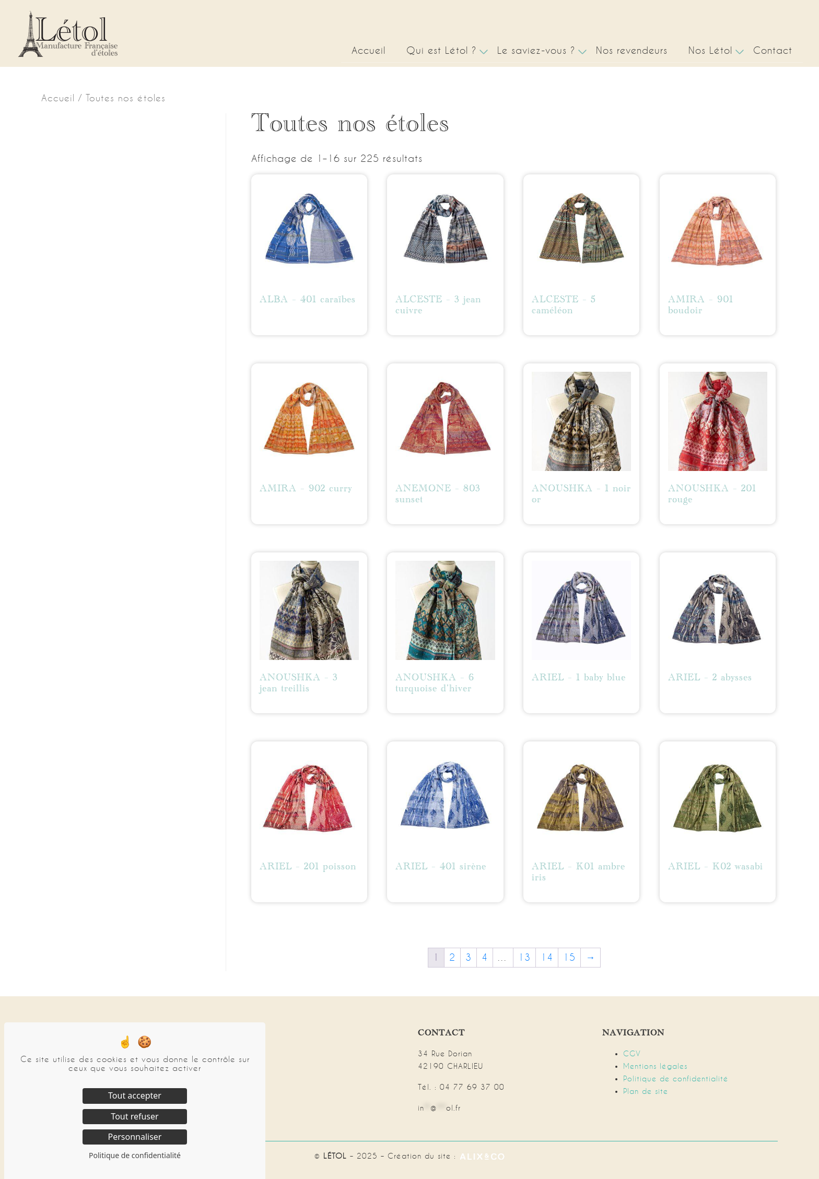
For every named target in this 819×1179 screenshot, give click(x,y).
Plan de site (645, 1091)
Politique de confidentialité (676, 1079)
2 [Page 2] (452, 957)
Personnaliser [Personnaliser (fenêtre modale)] (135, 1136)
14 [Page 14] (547, 957)
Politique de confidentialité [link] (135, 1155)
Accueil (368, 50)
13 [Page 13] (524, 957)
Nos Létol (710, 50)
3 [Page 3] (468, 957)
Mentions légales (655, 1066)
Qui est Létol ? (441, 50)
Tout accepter (134, 1095)
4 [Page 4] (485, 957)
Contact (772, 50)
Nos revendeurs (632, 50)
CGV (632, 1054)
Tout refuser (134, 1116)
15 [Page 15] (569, 957)
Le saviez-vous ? (536, 50)
